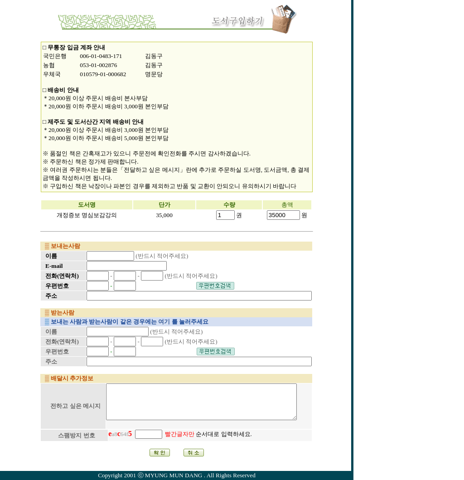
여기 (164, 321)
